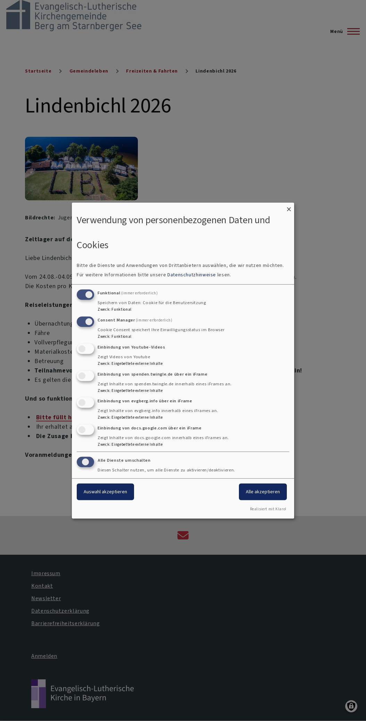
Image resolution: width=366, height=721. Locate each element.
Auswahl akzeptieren (105, 491)
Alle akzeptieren (263, 491)
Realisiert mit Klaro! (268, 509)
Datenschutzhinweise (191, 274)
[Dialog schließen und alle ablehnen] (289, 206)
